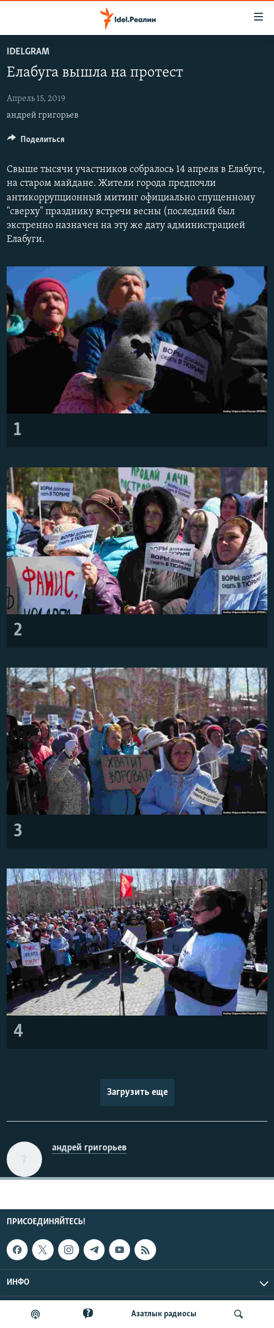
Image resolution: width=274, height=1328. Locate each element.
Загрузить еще (137, 1092)
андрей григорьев (43, 115)
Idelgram (28, 52)
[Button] (36, 142)
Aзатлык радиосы (164, 1314)
